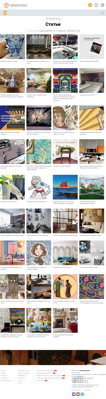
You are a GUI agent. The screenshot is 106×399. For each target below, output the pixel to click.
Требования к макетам (24, 370)
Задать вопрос (96, 5)
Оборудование (22, 375)
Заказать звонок (102, 5)
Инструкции (4, 375)
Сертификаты (4, 378)
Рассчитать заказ (90, 5)
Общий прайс (40, 380)
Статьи (31, 30)
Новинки (3, 373)
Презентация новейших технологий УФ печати (49, 375)
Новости (3, 370)
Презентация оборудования (44, 373)
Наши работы (21, 378)
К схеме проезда (76, 390)
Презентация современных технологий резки (49, 378)
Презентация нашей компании (45, 370)
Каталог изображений (24, 373)
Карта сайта (87, 390)
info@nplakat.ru (80, 376)
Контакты (20, 380)
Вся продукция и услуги (53, 18)
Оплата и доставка (6, 380)
